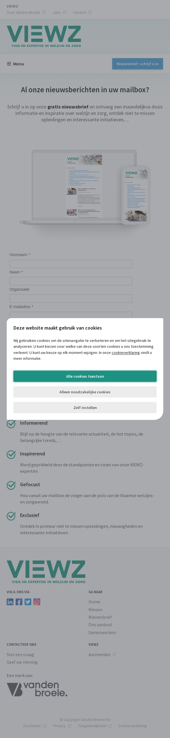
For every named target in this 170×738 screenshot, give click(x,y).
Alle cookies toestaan (85, 376)
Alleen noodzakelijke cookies (85, 391)
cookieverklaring (126, 352)
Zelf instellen (85, 407)
